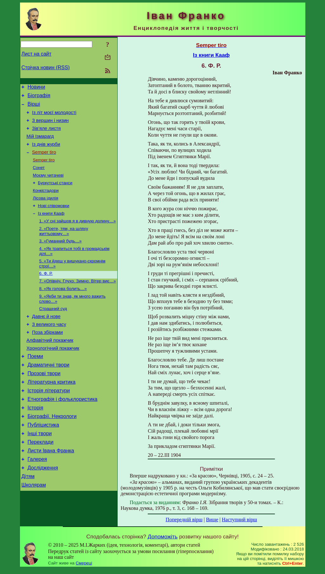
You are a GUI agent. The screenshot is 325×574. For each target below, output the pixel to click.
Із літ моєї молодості (54, 116)
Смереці (84, 567)
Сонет (39, 177)
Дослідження (43, 506)
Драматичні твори (48, 391)
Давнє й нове (46, 337)
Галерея (37, 496)
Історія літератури (49, 420)
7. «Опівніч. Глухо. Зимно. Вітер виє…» (77, 299)
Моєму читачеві (48, 185)
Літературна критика (51, 410)
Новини (36, 88)
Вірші (34, 107)
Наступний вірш (239, 519)
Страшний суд (53, 328)
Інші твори (40, 467)
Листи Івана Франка (51, 487)
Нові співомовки (53, 218)
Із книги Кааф (51, 227)
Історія (35, 439)
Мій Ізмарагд (40, 142)
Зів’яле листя (46, 134)
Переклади (41, 477)
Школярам (34, 525)
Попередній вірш (184, 519)
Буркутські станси (55, 194)
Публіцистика (43, 458)
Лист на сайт (37, 54)
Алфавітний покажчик (50, 364)
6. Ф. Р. (46, 290)
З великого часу (49, 346)
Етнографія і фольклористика (63, 429)
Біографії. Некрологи (52, 448)
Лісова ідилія (45, 210)
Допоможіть (163, 541)
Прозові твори (44, 401)
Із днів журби (46, 151)
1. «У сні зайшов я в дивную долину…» (77, 235)
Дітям (28, 515)
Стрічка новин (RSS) (46, 67)
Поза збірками (47, 355)
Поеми (35, 382)
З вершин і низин (50, 125)
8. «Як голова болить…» (63, 307)
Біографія (39, 97)
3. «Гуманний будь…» (60, 256)
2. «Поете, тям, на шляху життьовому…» (63, 246)
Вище (212, 519)
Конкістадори (46, 202)
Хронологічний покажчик (53, 372)
